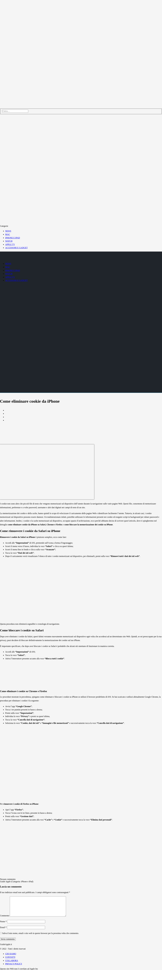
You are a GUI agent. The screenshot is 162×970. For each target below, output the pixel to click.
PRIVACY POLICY (13, 964)
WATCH (8, 241)
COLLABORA (11, 960)
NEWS (8, 231)
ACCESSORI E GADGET (16, 248)
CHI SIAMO (10, 954)
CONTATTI (10, 957)
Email (3, 927)
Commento (4, 916)
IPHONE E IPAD (12, 238)
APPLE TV (10, 244)
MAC (7, 234)
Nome (3, 921)
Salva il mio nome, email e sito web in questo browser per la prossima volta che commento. (40, 933)
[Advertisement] (83, 425)
